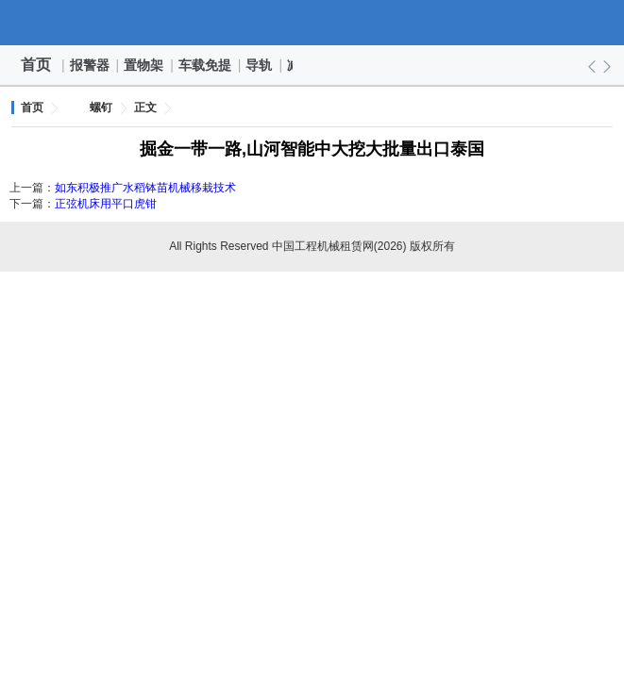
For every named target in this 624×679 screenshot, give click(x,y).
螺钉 (101, 107)
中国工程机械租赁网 (312, 22)
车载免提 (205, 65)
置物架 (144, 65)
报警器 (91, 65)
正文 (145, 107)
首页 (36, 65)
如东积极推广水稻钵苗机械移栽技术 (145, 187)
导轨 (259, 65)
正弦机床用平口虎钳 (106, 203)
